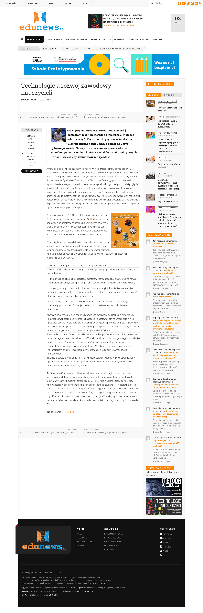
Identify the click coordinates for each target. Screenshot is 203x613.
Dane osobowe (111, 550)
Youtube (184, 3)
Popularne (168, 95)
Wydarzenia (32, 3)
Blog (85, 3)
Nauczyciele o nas (85, 542)
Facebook (180, 3)
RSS (200, 3)
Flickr (197, 3)
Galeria (68, 3)
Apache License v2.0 (85, 591)
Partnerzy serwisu (112, 542)
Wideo (51, 3)
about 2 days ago (160, 262)
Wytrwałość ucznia (168, 201)
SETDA (118, 176)
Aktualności (11, 3)
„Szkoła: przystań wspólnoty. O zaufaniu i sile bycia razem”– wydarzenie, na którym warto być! (169, 220)
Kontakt (80, 546)
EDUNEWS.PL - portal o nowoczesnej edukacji (85, 588)
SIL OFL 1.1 (53, 595)
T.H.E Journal (68, 412)
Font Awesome (27, 595)
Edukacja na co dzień (139, 40)
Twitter (189, 3)
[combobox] (163, 3)
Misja (79, 534)
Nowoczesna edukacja (77, 40)
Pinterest (193, 3)
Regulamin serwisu (112, 538)
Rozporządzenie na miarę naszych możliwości (167, 123)
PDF (91, 219)
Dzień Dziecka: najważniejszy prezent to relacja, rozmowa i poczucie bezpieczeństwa (169, 145)
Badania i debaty (35, 40)
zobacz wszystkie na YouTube (120, 25)
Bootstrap (25, 591)
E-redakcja (82, 538)
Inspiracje (120, 40)
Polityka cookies (111, 546)
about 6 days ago (160, 344)
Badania (89, 49)
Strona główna (21, 39)
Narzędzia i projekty (102, 40)
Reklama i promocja (113, 534)
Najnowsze (153, 95)
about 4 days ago (160, 312)
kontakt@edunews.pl (97, 583)
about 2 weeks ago (161, 373)
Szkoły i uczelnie (54, 40)
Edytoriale (157, 39)
